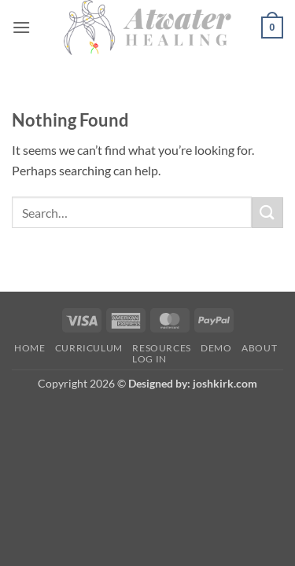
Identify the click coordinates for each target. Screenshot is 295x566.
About (259, 348)
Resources (161, 348)
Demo (216, 348)
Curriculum (89, 348)
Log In (149, 359)
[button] (21, 27)
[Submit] (267, 212)
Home (29, 348)
